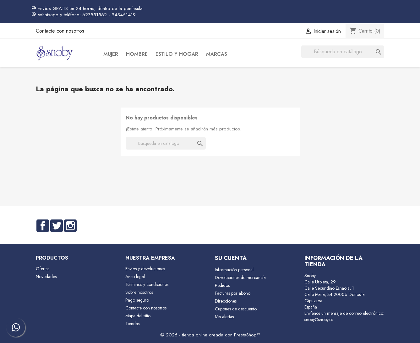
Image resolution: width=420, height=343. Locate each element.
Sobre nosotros (139, 292)
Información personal (234, 269)
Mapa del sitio (137, 316)
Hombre (137, 54)
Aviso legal (135, 276)
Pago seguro (137, 300)
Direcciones (226, 301)
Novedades (46, 276)
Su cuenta (231, 258)
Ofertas (42, 269)
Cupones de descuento (236, 309)
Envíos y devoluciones (145, 269)
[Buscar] (342, 51)
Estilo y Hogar (176, 54)
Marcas (216, 54)
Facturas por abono (232, 293)
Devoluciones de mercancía (240, 277)
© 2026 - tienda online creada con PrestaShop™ (210, 334)
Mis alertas (224, 317)
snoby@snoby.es (318, 319)
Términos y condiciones (146, 284)
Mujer (110, 54)
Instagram (70, 225)
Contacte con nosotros (60, 30)
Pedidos (222, 285)
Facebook (42, 225)
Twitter (56, 225)
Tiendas (132, 323)
